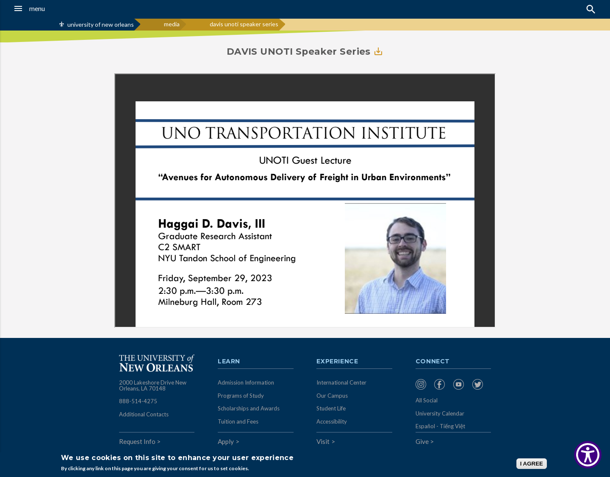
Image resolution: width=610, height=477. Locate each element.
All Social (427, 400)
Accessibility (331, 421)
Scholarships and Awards (249, 408)
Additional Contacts (144, 414)
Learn (229, 361)
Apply (226, 441)
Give (422, 441)
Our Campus (332, 395)
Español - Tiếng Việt (440, 426)
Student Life (331, 408)
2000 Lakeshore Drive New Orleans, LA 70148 (152, 385)
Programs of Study (241, 395)
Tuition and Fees (238, 421)
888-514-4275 (138, 401)
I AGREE (531, 463)
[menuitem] (423, 384)
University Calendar (440, 413)
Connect (433, 361)
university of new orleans (100, 24)
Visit (323, 441)
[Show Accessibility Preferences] (588, 455)
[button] (56, 8)
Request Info (137, 441)
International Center (341, 382)
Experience (337, 361)
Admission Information (246, 382)
